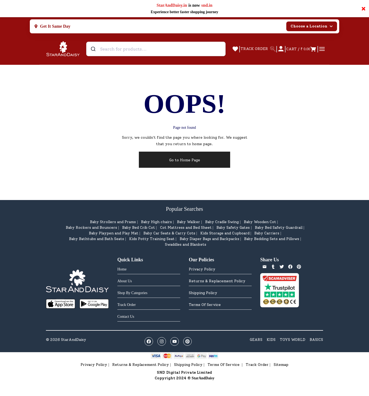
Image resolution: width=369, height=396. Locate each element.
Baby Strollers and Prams (113, 222)
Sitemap (281, 364)
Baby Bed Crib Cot (138, 227)
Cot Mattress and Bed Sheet (186, 227)
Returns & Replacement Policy (217, 281)
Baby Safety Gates (233, 227)
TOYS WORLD (292, 339)
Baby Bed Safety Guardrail (278, 227)
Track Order (257, 364)
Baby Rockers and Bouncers (91, 227)
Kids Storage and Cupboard (224, 233)
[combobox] (156, 49)
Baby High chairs (156, 222)
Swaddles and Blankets (185, 244)
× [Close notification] (363, 8)
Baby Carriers (266, 233)
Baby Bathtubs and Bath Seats (96, 239)
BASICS (316, 339)
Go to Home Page (184, 160)
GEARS (256, 339)
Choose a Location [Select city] (312, 26)
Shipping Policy (203, 293)
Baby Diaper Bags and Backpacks (209, 239)
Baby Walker (188, 222)
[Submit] (94, 49)
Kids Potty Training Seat (152, 239)
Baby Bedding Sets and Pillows (271, 239)
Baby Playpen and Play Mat (113, 233)
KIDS (271, 339)
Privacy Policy (202, 269)
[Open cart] (301, 49)
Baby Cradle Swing (222, 222)
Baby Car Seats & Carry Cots (169, 233)
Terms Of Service (205, 304)
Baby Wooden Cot (260, 222)
